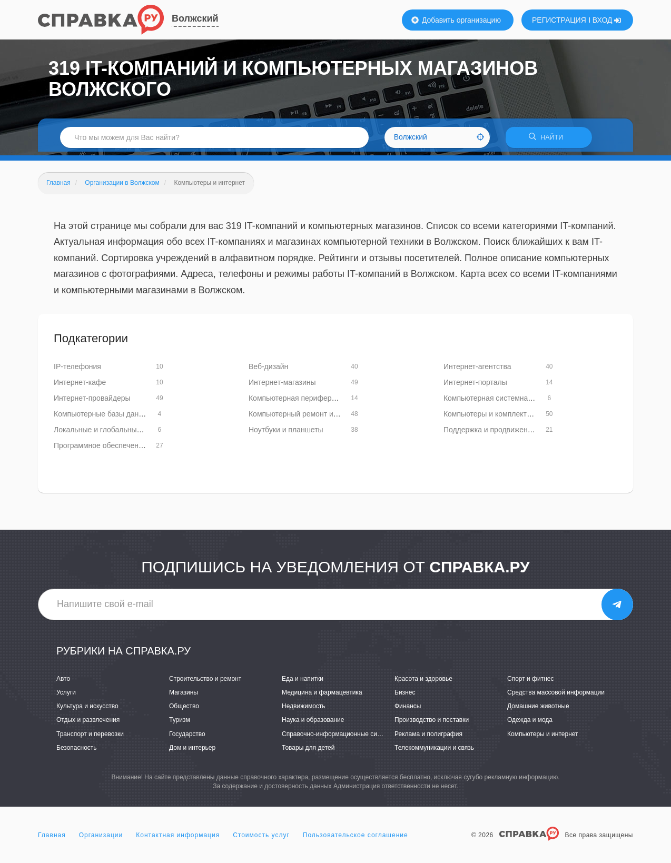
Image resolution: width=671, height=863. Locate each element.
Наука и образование (313, 723)
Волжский (195, 18)
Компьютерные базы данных (103, 417)
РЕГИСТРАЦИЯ (559, 20)
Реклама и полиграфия (428, 737)
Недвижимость (303, 709)
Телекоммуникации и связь (434, 751)
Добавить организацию (456, 20)
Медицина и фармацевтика (322, 696)
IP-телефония (77, 369)
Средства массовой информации (556, 696)
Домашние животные (538, 709)
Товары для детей (308, 751)
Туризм (179, 723)
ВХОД (607, 20)
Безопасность (76, 751)
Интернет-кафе (80, 385)
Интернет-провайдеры (92, 401)
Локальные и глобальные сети (106, 433)
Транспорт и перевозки (90, 737)
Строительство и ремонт (205, 682)
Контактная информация (178, 838)
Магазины (183, 696)
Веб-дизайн (268, 369)
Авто (63, 682)
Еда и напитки (302, 682)
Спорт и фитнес (530, 682)
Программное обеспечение (100, 448)
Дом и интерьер (192, 751)
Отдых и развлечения (88, 723)
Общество (184, 709)
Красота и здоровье (423, 682)
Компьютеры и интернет (542, 737)
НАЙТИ (548, 139)
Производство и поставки (431, 723)
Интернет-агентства (477, 369)
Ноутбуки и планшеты (286, 433)
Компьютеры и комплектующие (496, 417)
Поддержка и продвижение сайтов (502, 433)
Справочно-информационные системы (339, 737)
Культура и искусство (87, 709)
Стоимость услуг (261, 838)
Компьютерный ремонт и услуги (303, 417)
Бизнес (404, 696)
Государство (187, 737)
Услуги (66, 696)
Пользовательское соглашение (355, 838)
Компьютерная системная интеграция (508, 401)
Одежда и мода (529, 723)
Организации (101, 838)
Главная (52, 838)
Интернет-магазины (282, 385)
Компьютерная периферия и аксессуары (318, 401)
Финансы (407, 709)
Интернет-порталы (475, 385)
